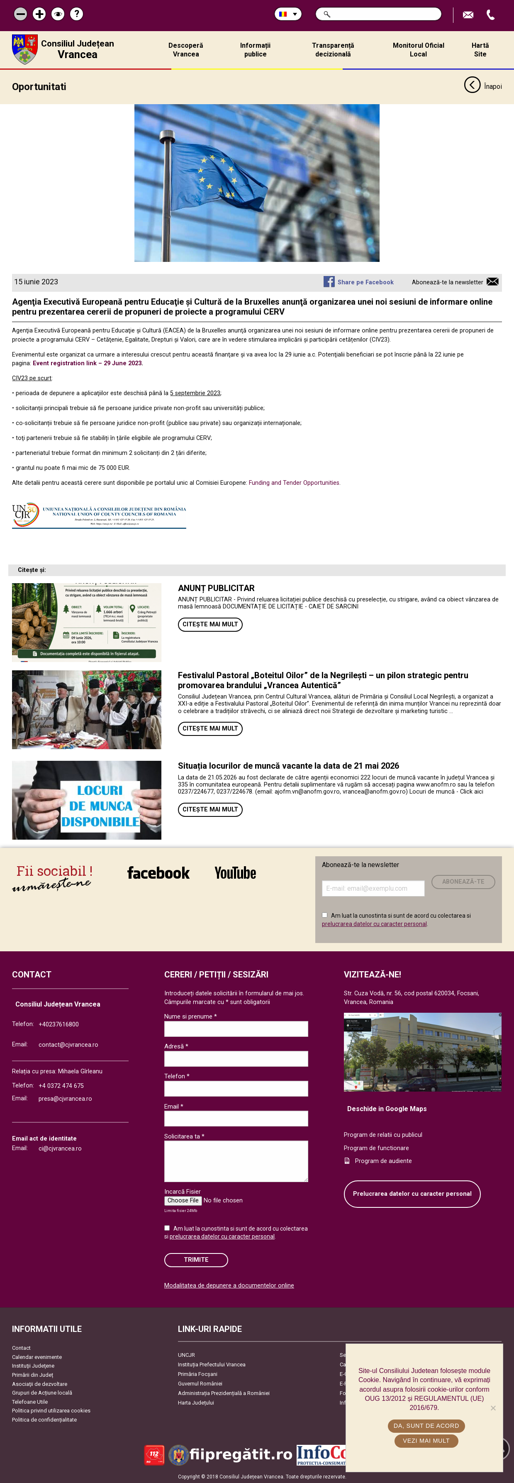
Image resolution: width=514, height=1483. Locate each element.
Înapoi (483, 86)
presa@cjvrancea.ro (65, 1098)
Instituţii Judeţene (33, 1365)
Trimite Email (469, 15)
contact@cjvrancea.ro (68, 1044)
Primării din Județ (32, 1374)
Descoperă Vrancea (185, 50)
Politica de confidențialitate (44, 1419)
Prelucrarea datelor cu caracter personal (412, 1193)
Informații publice (255, 50)
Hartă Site (480, 50)
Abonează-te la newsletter (447, 281)
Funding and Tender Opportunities (294, 482)
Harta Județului (196, 1402)
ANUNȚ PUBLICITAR (216, 587)
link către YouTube (235, 871)
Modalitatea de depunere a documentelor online (229, 1284)
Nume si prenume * (190, 1015)
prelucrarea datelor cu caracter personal (374, 923)
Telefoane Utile (30, 1401)
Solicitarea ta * (184, 1135)
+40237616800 (59, 1023)
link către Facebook (158, 871)
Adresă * (176, 1045)
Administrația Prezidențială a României (224, 1392)
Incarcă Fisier (182, 1191)
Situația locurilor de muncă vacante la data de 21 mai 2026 (288, 765)
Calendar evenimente (37, 1356)
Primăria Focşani (197, 1373)
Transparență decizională (333, 50)
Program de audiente (383, 1160)
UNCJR (186, 1354)
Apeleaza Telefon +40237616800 (491, 15)
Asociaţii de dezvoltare (39, 1383)
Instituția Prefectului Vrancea (212, 1364)
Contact (21, 1347)
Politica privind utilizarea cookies (51, 1410)
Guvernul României (200, 1383)
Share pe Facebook (366, 281)
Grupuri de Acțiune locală (42, 1392)
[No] (493, 1408)
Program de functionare (376, 1147)
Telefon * (177, 1075)
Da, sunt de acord (426, 1425)
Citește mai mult (210, 623)
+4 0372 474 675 (61, 1084)
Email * (173, 1105)
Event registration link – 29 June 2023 (87, 362)
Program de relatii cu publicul (383, 1134)
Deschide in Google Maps (387, 1108)
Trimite (196, 1259)
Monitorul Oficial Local (418, 50)
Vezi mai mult (426, 1440)
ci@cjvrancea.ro (60, 1147)
